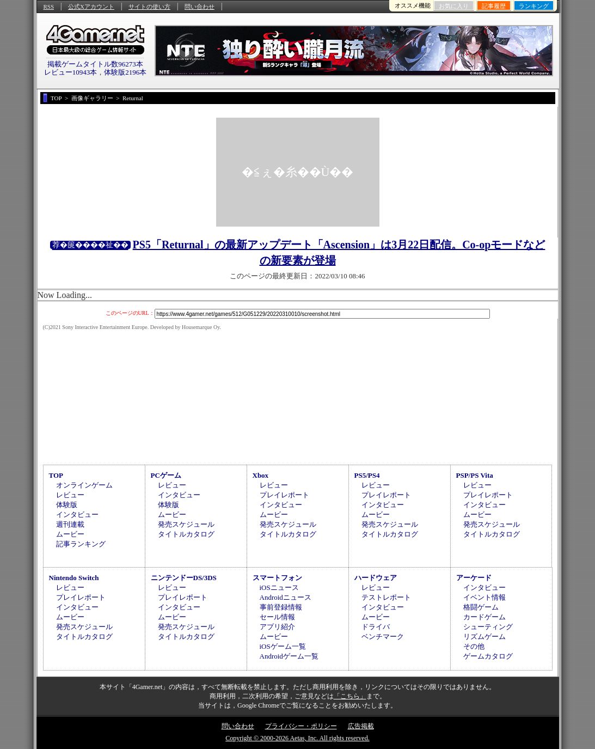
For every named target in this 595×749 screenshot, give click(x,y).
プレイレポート (284, 495)
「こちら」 (350, 696)
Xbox (261, 475)
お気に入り (454, 6)
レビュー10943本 (70, 72)
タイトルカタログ (186, 534)
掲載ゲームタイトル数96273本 (95, 64)
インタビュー (77, 514)
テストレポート (386, 597)
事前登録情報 (281, 607)
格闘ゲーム (481, 607)
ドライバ (375, 627)
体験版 (66, 505)
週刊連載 (70, 524)
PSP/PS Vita (474, 475)
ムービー (70, 534)
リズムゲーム (484, 636)
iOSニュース (279, 587)
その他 (473, 646)
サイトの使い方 (149, 6)
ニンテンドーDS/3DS (184, 578)
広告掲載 (361, 726)
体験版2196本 (125, 72)
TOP (56, 475)
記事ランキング (81, 544)
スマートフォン (277, 578)
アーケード (474, 578)
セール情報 (277, 617)
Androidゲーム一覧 (289, 656)
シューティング (488, 627)
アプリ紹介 (277, 627)
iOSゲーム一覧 (283, 646)
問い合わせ (199, 6)
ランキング (534, 6)
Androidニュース (285, 597)
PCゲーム (166, 475)
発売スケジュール (186, 524)
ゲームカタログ (488, 656)
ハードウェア (375, 578)
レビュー (70, 495)
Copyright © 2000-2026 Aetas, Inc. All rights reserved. (297, 738)
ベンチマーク (382, 636)
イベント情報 (484, 597)
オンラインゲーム (84, 485)
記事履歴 (494, 6)
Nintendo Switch (74, 578)
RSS (49, 6)
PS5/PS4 (367, 475)
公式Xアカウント (91, 6)
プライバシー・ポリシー (301, 726)
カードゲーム (484, 617)
